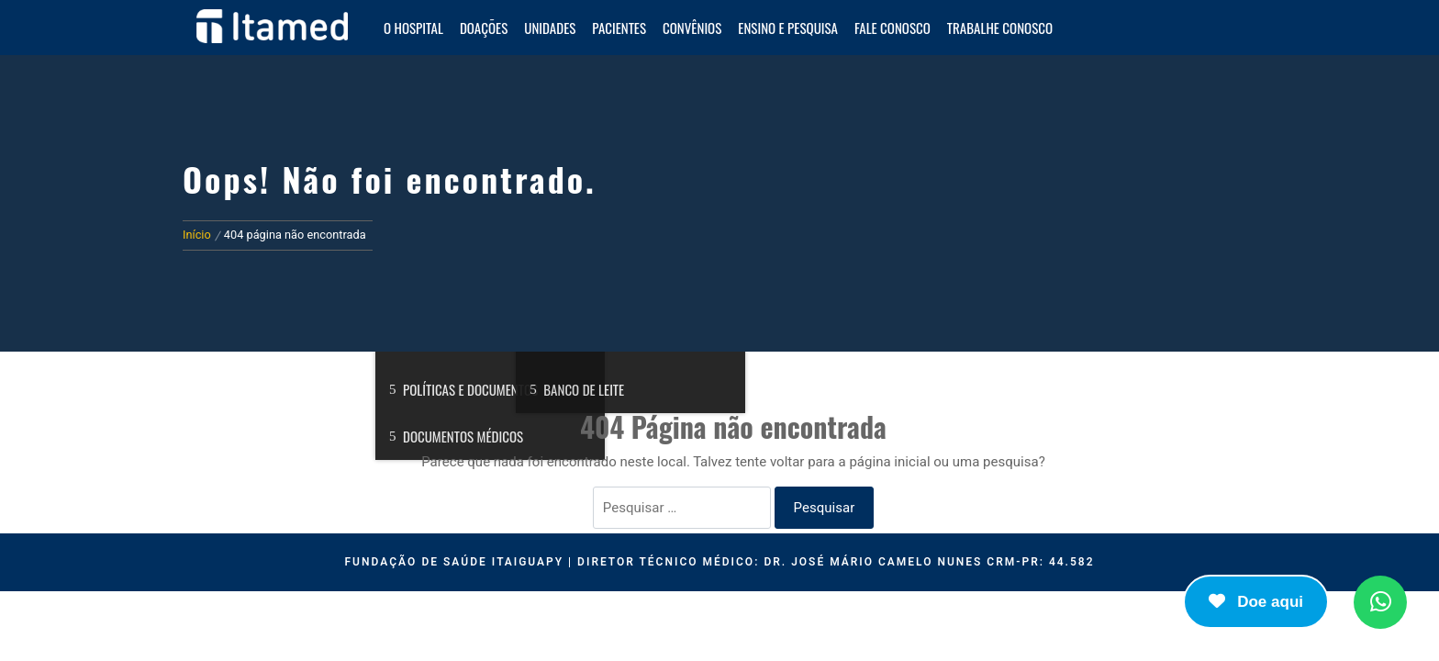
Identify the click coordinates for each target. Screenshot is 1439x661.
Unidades (549, 27)
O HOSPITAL (413, 27)
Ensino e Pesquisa (788, 27)
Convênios (692, 27)
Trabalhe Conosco (1000, 27)
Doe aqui (1256, 602)
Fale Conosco (892, 27)
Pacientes (619, 27)
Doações (484, 27)
